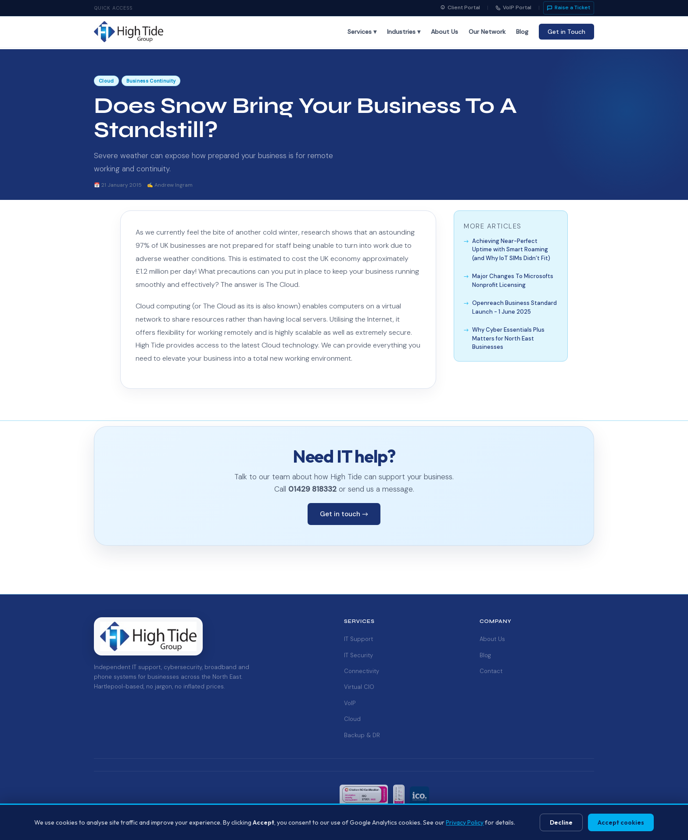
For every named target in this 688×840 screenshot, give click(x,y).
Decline (561, 822)
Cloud (352, 719)
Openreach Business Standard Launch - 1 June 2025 (514, 307)
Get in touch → (344, 514)
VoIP (349, 703)
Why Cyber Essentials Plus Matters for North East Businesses (508, 338)
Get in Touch (566, 32)
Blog (522, 32)
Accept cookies (621, 822)
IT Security (358, 655)
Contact (491, 671)
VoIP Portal (513, 7)
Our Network (487, 32)
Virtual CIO (359, 687)
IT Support (358, 639)
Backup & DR (362, 735)
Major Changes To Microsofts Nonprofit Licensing (512, 280)
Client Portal (460, 7)
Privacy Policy (465, 822)
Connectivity (361, 671)
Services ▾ (362, 32)
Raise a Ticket (568, 7)
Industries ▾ (403, 32)
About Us (444, 32)
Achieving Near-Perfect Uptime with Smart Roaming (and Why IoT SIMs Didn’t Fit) (511, 249)
